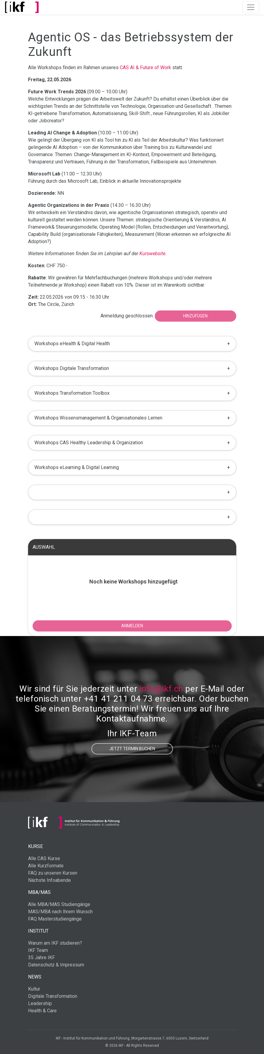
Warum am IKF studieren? (55, 943)
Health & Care (42, 1011)
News (34, 977)
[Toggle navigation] (250, 7)
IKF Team (38, 950)
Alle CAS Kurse (44, 858)
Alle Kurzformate (46, 866)
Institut (38, 931)
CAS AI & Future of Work (145, 67)
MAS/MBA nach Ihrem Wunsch (60, 911)
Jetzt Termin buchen (132, 748)
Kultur (34, 989)
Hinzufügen (195, 315)
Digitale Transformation (52, 996)
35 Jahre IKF (41, 957)
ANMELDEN (132, 625)
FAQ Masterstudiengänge (55, 919)
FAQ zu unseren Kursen (52, 873)
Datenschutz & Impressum (56, 965)
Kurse (35, 846)
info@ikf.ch (161, 689)
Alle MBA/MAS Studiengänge (59, 904)
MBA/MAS (39, 892)
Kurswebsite (152, 253)
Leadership (40, 1003)
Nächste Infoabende (49, 880)
